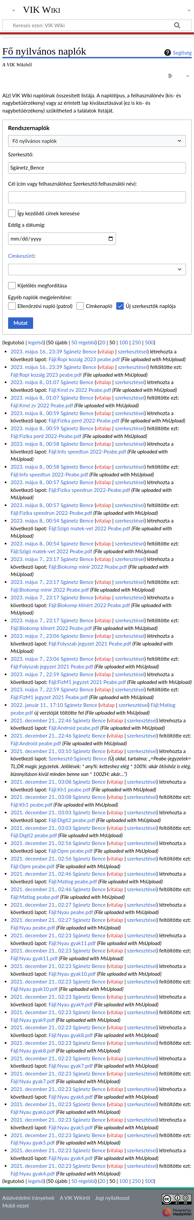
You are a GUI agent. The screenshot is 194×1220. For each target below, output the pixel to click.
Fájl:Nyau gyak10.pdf (72, 974)
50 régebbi (83, 342)
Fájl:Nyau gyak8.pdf (71, 1035)
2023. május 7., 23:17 (34, 559)
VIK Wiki (41, 9)
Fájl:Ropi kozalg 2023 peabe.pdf (84, 359)
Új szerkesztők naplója (151, 306)
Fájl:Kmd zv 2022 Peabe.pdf (80, 390)
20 (102, 342)
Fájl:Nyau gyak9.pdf (71, 1004)
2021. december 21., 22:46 (40, 720)
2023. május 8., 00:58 (34, 444)
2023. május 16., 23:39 (36, 351)
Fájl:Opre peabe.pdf (71, 851)
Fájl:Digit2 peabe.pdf (72, 820)
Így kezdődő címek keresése (49, 213)
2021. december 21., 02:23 (40, 935)
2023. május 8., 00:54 (34, 521)
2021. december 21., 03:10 (40, 751)
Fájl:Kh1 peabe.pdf (70, 789)
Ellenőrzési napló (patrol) (45, 306)
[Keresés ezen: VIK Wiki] (97, 25)
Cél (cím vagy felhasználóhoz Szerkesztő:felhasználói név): (72, 184)
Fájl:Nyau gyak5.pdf (71, 1127)
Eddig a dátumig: (26, 225)
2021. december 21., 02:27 (40, 905)
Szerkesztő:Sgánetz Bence (78, 758)
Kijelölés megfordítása (42, 285)
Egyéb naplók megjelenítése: (40, 297)
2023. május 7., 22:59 (34, 674)
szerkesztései (132, 351)
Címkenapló (99, 306)
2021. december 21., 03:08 (40, 782)
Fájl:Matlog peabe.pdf (73, 881)
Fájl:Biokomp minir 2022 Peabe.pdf (88, 567)
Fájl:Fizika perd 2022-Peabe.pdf (84, 420)
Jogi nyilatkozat (112, 1198)
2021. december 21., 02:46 (40, 874)
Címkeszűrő (21, 256)
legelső (36, 342)
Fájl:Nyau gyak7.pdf (71, 1066)
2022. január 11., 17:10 (36, 705)
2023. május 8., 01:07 (34, 382)
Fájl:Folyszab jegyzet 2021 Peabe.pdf (90, 643)
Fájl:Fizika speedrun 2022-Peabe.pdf (89, 490)
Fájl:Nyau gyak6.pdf (71, 1097)
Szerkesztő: (20, 154)
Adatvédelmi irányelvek (28, 1198)
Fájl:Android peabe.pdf (74, 728)
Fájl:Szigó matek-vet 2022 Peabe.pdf (89, 528)
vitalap (106, 351)
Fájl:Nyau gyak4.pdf (71, 1158)
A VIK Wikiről (75, 1198)
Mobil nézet (15, 1205)
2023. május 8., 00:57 (34, 482)
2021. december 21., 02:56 (40, 843)
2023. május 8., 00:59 (34, 413)
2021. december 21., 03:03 (40, 812)
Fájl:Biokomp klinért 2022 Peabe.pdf (89, 605)
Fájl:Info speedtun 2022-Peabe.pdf (87, 451)
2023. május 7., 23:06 (34, 636)
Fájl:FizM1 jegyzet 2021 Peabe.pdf (87, 682)
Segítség (177, 52)
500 (149, 342)
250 (136, 342)
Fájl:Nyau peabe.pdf (71, 912)
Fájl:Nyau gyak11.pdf (72, 943)
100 (123, 342)
